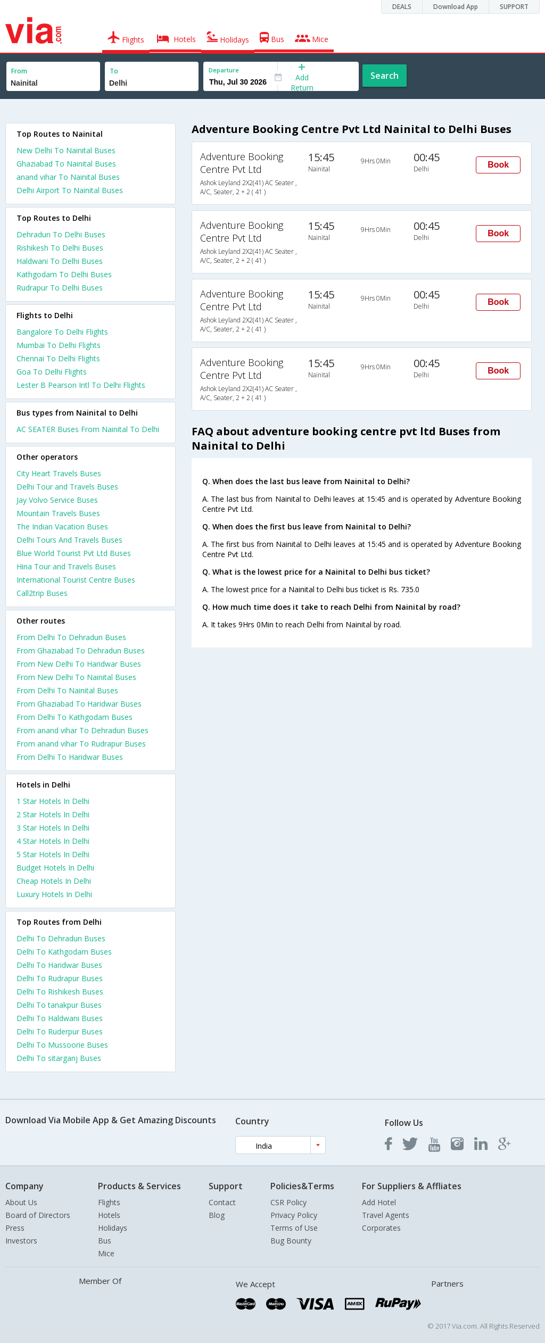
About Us (21, 1202)
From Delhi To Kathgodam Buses (74, 717)
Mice (106, 1253)
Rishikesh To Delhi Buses (59, 248)
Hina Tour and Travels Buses (66, 566)
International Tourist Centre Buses (75, 580)
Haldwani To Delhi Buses (59, 261)
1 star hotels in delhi (52, 801)
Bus (104, 1241)
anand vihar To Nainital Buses (68, 177)
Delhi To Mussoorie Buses (62, 1045)
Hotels (109, 1215)
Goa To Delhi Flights (51, 372)
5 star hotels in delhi (52, 854)
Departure (224, 70)
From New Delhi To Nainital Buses (76, 677)
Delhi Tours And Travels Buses (69, 540)
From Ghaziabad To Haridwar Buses (79, 704)
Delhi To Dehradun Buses (60, 938)
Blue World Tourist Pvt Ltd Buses (73, 553)
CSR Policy (288, 1202)
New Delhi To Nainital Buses (65, 150)
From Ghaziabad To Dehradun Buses (80, 650)
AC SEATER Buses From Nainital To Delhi (87, 429)
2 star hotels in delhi (52, 814)
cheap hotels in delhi (53, 881)
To (114, 71)
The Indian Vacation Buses (62, 526)
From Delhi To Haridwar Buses (69, 757)
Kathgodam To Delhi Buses (64, 274)
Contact (222, 1202)
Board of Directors (37, 1215)
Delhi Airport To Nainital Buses (69, 190)
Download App (455, 6)
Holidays (112, 1228)
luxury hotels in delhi (54, 894)
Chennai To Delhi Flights (58, 358)
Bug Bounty (290, 1241)
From (19, 71)
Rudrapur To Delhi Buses (59, 288)
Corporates (381, 1228)
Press (14, 1228)
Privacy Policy (293, 1215)
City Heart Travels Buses (58, 473)
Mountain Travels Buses (58, 513)
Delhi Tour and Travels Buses (67, 487)
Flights (109, 1202)
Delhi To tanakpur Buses (59, 1005)
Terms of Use (294, 1228)
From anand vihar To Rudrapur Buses (81, 744)
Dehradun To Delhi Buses (60, 234)
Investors (21, 1241)
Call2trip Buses (42, 593)
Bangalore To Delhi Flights (62, 332)
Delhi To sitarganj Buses (58, 1058)
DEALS (401, 6)
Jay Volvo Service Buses (57, 500)
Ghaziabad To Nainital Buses (66, 164)
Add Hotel (379, 1202)
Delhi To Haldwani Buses (59, 1018)
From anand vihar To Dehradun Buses (82, 730)
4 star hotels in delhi (52, 841)
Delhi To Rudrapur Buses (59, 978)
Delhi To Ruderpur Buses (59, 1031)
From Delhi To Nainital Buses (67, 690)
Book (498, 164)
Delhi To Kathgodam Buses (64, 952)
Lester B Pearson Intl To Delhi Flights (80, 385)
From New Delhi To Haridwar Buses (78, 664)
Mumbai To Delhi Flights (58, 345)
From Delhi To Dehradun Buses (71, 637)
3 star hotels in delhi (52, 828)
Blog (217, 1215)
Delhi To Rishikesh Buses (59, 991)
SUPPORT (514, 6)
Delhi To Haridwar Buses (59, 965)
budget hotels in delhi (55, 868)
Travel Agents (385, 1215)
